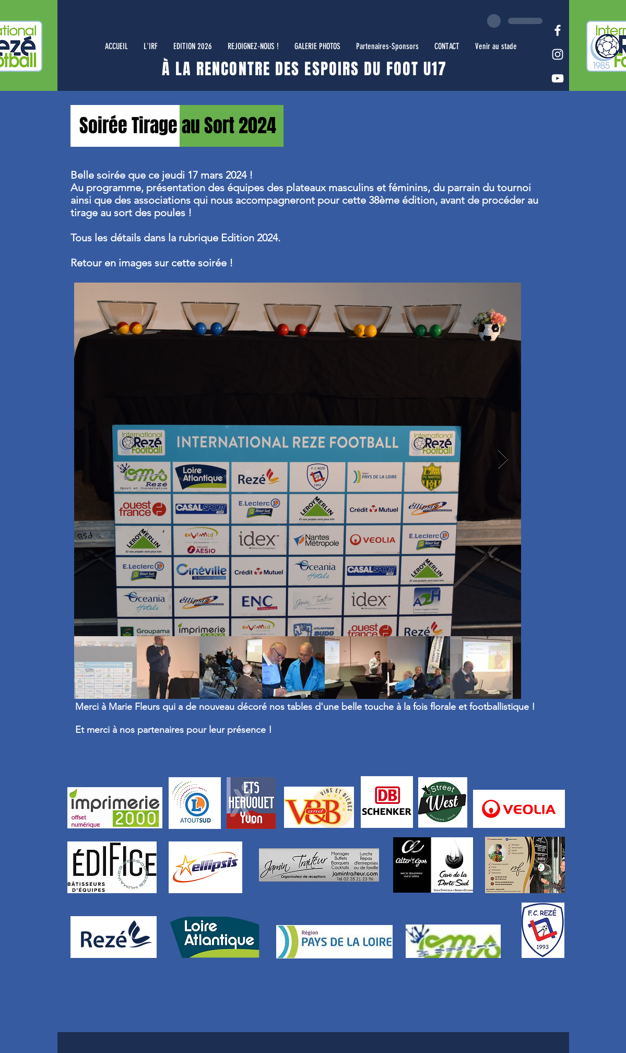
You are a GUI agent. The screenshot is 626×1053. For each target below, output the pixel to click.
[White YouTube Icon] (557, 78)
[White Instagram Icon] (557, 54)
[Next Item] (503, 459)
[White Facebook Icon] (557, 30)
